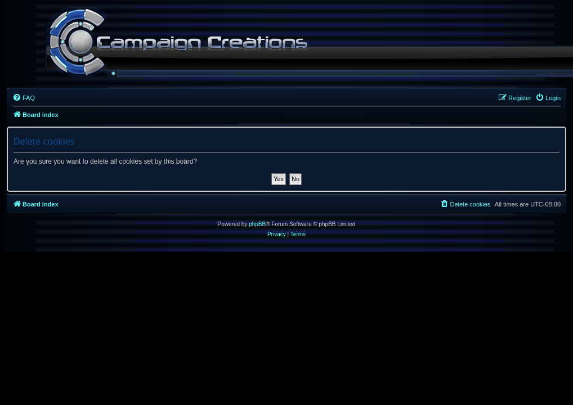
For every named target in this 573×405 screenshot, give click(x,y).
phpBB (257, 224)
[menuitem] (23, 98)
